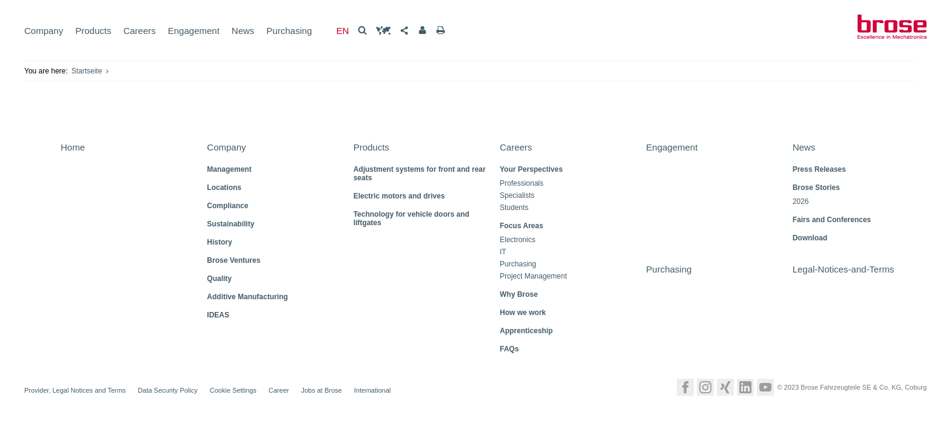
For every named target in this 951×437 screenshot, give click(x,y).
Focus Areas (521, 226)
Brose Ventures (233, 260)
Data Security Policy (167, 390)
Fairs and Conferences (832, 219)
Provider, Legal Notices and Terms (75, 390)
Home (73, 147)
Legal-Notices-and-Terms (844, 269)
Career (279, 390)
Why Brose (519, 294)
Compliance (227, 206)
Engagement (194, 30)
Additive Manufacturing (247, 297)
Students (514, 208)
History (219, 242)
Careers (139, 30)
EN (342, 30)
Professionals (521, 184)
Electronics (518, 240)
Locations (224, 187)
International (372, 390)
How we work (523, 312)
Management (229, 169)
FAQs (509, 349)
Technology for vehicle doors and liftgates (411, 218)
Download (810, 238)
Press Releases (819, 169)
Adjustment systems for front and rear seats (420, 173)
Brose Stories (816, 187)
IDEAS (218, 315)
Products (93, 30)
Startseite (87, 71)
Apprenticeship (526, 331)
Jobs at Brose (321, 390)
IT (503, 252)
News (243, 30)
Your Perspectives (531, 169)
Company (43, 30)
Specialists (517, 196)
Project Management (533, 276)
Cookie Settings (233, 390)
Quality (219, 278)
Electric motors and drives (399, 196)
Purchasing (289, 30)
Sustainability (230, 224)
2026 (801, 202)
